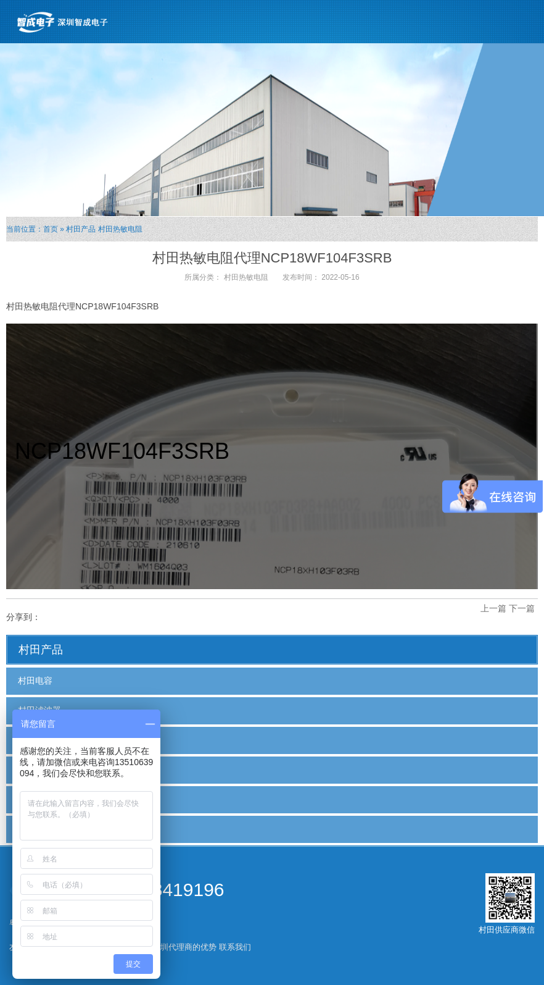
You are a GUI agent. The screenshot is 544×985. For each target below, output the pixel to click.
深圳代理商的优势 (184, 947)
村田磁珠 (35, 740)
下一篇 (522, 608)
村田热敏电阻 (120, 229)
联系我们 (235, 947)
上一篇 (493, 608)
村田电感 (35, 829)
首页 (50, 229)
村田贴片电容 (44, 769)
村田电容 (35, 680)
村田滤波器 (39, 710)
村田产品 (81, 229)
